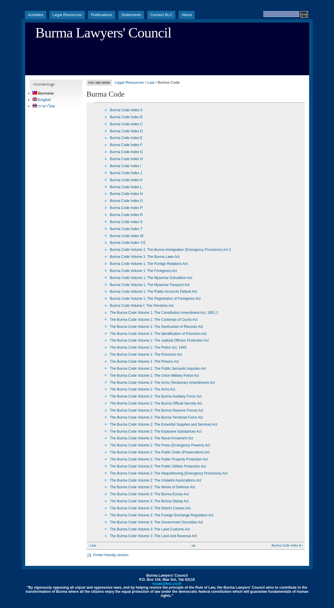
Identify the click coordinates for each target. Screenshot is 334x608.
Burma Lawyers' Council (103, 33)
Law (151, 82)
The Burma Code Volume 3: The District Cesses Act (150, 508)
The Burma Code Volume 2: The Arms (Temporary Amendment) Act (162, 383)
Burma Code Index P (126, 208)
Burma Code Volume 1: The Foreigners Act (143, 271)
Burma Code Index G (126, 152)
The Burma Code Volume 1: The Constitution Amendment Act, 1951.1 (164, 313)
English (41, 99)
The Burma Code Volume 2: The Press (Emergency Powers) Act (160, 445)
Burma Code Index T (126, 229)
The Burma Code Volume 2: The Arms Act (142, 389)
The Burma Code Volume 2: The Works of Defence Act (152, 487)
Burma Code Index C (126, 124)
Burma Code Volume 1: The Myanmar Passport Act (149, 285)
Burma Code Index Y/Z (127, 243)
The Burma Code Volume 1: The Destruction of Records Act (156, 327)
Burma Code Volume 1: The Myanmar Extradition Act (151, 278)
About (186, 15)
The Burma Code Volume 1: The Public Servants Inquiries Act (158, 368)
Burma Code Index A (126, 110)
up (193, 545)
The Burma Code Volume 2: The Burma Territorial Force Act (156, 417)
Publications (101, 15)
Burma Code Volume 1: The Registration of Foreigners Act (155, 299)
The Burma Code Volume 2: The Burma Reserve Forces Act (156, 410)
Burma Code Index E (126, 138)
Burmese (43, 93)
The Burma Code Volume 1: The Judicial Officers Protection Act (159, 340)
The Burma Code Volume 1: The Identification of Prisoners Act (158, 334)
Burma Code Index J (126, 173)
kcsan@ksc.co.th (167, 584)
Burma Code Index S (126, 222)
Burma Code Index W (126, 236)
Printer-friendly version (111, 555)
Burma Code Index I (125, 166)
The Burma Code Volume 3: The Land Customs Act (150, 529)
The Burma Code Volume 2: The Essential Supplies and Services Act (163, 424)
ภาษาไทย (43, 106)
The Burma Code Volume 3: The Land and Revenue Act (153, 536)
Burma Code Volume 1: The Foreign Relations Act (149, 264)
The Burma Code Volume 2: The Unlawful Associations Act (155, 480)
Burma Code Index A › (287, 545)
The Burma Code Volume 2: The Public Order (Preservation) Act (160, 452)
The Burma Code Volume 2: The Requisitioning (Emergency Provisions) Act (168, 473)
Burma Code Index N (126, 194)
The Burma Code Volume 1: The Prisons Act (144, 361)
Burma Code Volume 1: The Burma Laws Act (144, 257)
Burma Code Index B (126, 117)
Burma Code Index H (126, 159)
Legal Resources (67, 15)
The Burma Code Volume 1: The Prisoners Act (146, 354)
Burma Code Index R (126, 215)
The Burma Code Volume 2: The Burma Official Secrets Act (156, 403)
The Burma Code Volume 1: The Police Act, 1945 (148, 347)
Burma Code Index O (126, 201)
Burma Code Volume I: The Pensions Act (142, 306)
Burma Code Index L (126, 187)
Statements (131, 15)
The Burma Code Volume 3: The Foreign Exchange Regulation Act (161, 515)
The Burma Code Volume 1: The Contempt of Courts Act (154, 320)
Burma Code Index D (126, 131)
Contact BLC (161, 15)
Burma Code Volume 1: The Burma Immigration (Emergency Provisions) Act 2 (170, 250)
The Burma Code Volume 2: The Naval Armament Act (151, 438)
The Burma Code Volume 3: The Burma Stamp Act (149, 501)
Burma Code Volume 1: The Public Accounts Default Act (153, 292)
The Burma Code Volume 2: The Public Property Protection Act (159, 459)
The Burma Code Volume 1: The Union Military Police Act (154, 376)
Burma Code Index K (126, 180)
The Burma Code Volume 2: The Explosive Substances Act (155, 431)
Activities (35, 15)
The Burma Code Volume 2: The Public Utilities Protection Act (158, 466)
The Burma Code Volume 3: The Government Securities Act (156, 522)
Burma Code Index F (126, 145)
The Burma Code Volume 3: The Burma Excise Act (149, 494)
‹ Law (92, 545)
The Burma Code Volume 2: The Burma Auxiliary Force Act (155, 396)
